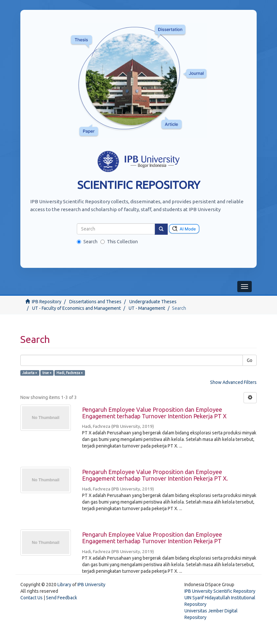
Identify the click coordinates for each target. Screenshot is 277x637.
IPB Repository (46, 301)
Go (249, 360)
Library (64, 584)
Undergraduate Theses (153, 301)
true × (47, 373)
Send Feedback (61, 597)
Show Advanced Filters (233, 382)
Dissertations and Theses (95, 301)
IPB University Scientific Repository (219, 591)
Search (87, 241)
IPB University (91, 584)
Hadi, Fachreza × (69, 373)
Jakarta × (29, 373)
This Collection (119, 241)
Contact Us (31, 597)
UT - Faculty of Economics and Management (76, 308)
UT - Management (147, 308)
